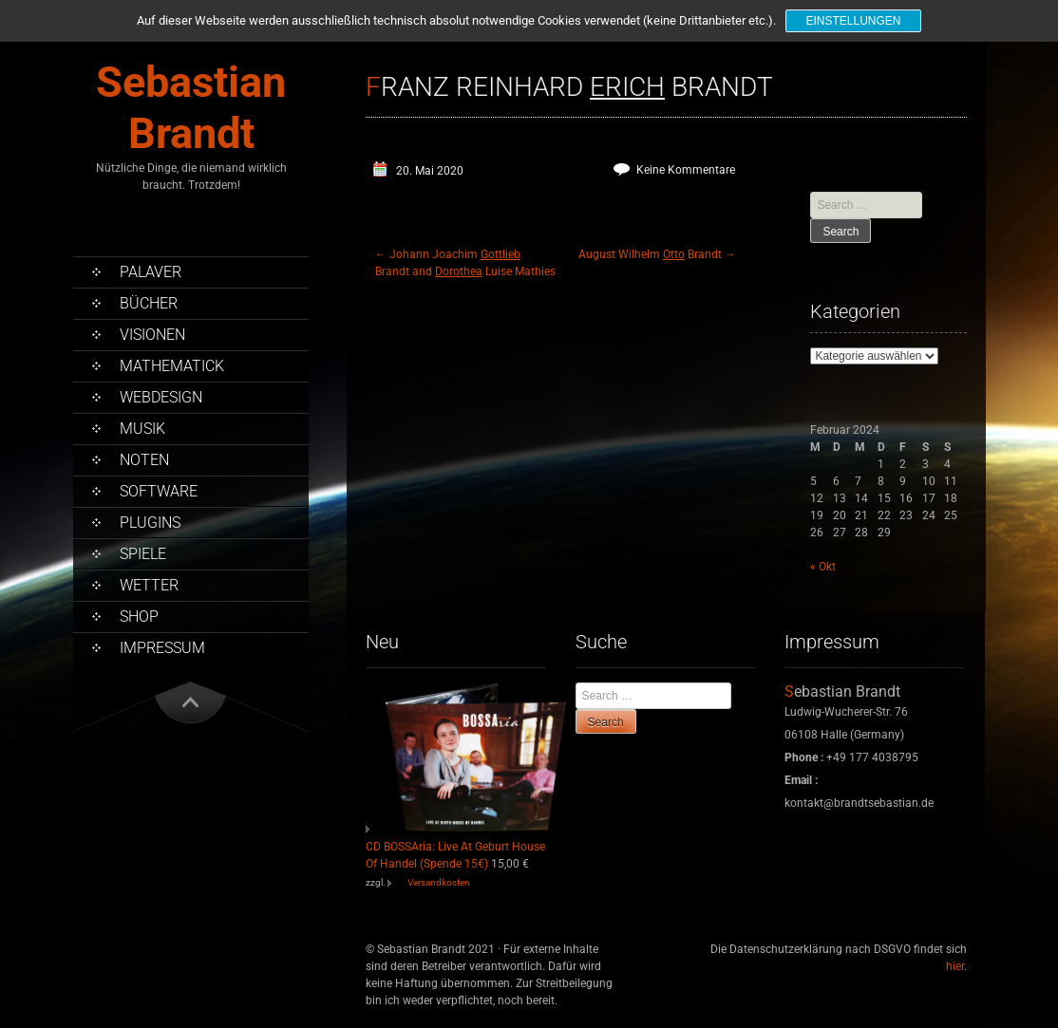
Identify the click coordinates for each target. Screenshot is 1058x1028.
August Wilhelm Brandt (657, 254)
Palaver (150, 272)
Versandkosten (438, 882)
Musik (142, 429)
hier (955, 966)
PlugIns (150, 523)
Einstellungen (852, 21)
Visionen (152, 335)
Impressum (162, 648)
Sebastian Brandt (191, 108)
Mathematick (172, 366)
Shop (139, 616)
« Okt (823, 566)
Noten (144, 460)
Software (159, 491)
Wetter (149, 585)
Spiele (143, 554)
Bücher (149, 303)
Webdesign (161, 397)
